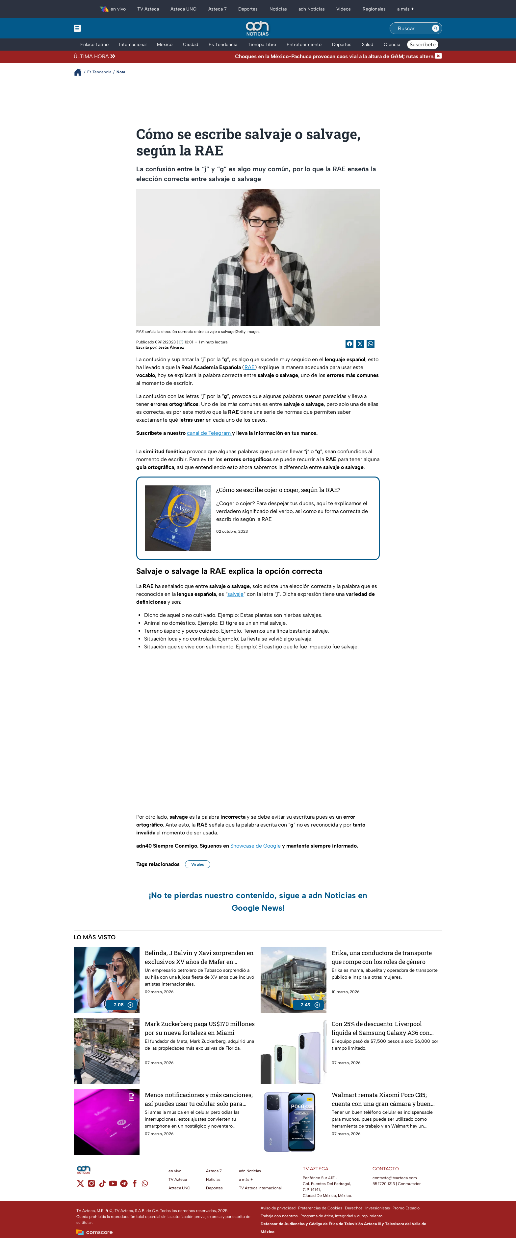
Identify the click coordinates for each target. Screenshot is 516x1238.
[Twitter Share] (360, 344)
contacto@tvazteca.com (395, 1178)
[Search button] (435, 28)
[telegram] (124, 1185)
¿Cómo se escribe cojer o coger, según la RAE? (278, 490)
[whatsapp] (145, 1185)
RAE (250, 367)
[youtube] (113, 1185)
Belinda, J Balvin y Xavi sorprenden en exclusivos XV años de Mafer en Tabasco (199, 957)
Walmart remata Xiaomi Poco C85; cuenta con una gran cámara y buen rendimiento (381, 1099)
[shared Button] (370, 344)
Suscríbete (423, 44)
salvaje (235, 594)
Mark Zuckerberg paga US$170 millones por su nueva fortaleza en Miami (200, 1028)
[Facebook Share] (349, 344)
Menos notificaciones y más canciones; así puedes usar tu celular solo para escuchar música (199, 1099)
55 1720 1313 (384, 1183)
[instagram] (91, 1185)
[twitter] (80, 1185)
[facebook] (135, 1185)
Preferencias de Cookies (320, 1208)
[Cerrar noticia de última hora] (438, 56)
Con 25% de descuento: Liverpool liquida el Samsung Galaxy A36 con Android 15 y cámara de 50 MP (381, 1028)
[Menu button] (100, 28)
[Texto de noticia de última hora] (275, 56)
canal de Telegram (209, 433)
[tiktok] (102, 1185)
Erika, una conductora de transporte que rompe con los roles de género (382, 957)
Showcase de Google (256, 846)
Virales (197, 864)
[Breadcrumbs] (80, 72)
